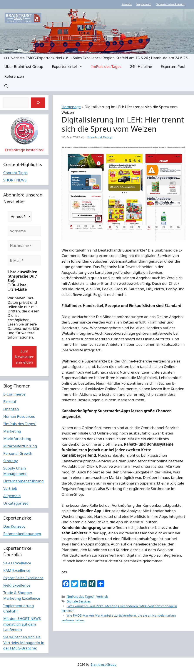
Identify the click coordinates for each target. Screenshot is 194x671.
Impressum (143, 4)
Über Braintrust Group (23, 66)
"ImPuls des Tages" (81, 596)
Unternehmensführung (23, 480)
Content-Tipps (15, 172)
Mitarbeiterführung (20, 445)
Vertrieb (102, 596)
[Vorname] (24, 231)
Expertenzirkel (69, 66)
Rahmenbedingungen (22, 533)
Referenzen (14, 76)
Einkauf (9, 401)
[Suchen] (38, 102)
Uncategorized (16, 503)
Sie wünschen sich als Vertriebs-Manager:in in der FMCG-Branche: (23, 642)
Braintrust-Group (103, 664)
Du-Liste (17, 285)
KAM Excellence (16, 570)
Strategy (10, 460)
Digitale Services (79, 601)
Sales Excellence (17, 562)
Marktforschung (17, 438)
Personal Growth (17, 453)
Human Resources (19, 416)
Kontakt (127, 4)
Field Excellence (16, 585)
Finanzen (11, 408)
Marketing (12, 431)
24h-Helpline (141, 66)
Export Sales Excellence (23, 577)
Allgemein (12, 495)
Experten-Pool (173, 66)
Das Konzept (14, 526)
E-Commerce (14, 394)
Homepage (71, 106)
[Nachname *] (24, 245)
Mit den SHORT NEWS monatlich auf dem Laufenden (22, 624)
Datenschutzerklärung (170, 4)
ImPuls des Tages (106, 66)
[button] (6, 86)
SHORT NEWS (15, 180)
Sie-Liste (17, 289)
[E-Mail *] (24, 260)
